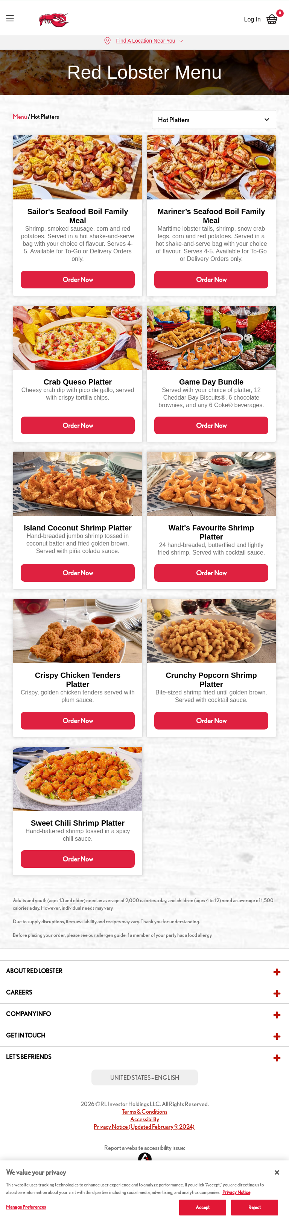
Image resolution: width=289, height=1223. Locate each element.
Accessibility (144, 1156)
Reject (254, 1207)
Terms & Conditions (144, 1148)
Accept (203, 1207)
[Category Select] (214, 119)
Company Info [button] (28, 1050)
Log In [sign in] (252, 19)
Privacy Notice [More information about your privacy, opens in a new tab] (236, 1192)
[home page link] (54, 18)
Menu (20, 116)
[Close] (277, 1172)
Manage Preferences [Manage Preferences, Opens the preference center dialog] (26, 1207)
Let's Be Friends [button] (28, 1093)
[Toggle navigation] (10, 18)
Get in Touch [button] (25, 1072)
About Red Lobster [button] (34, 1008)
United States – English (144, 1114)
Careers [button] (19, 1029)
